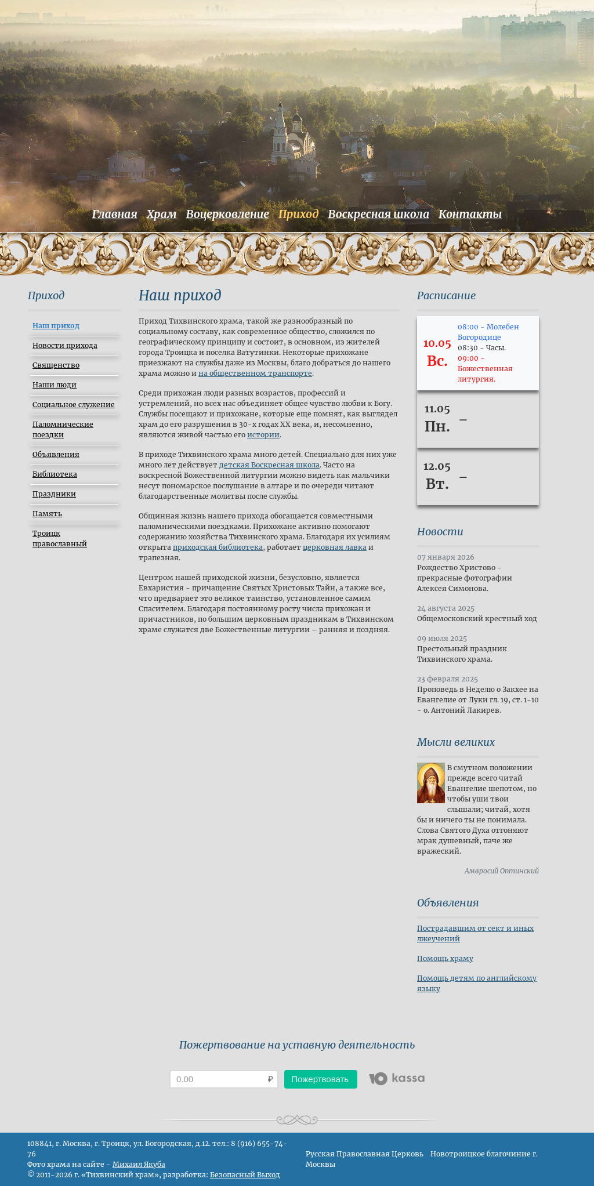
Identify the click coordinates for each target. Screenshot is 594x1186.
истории (263, 434)
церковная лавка (335, 547)
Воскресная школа (378, 214)
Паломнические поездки (62, 429)
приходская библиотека (218, 547)
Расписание (446, 295)
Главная (114, 214)
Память (47, 513)
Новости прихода (64, 345)
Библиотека (54, 474)
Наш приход (55, 325)
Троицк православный (59, 538)
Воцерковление (227, 214)
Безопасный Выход (245, 1174)
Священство (55, 365)
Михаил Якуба (139, 1164)
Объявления (55, 454)
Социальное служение (73, 404)
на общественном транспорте (255, 373)
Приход (298, 214)
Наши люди (54, 384)
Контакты (470, 214)
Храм (162, 214)
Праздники (54, 493)
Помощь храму (445, 958)
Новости (440, 531)
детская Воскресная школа (269, 464)
